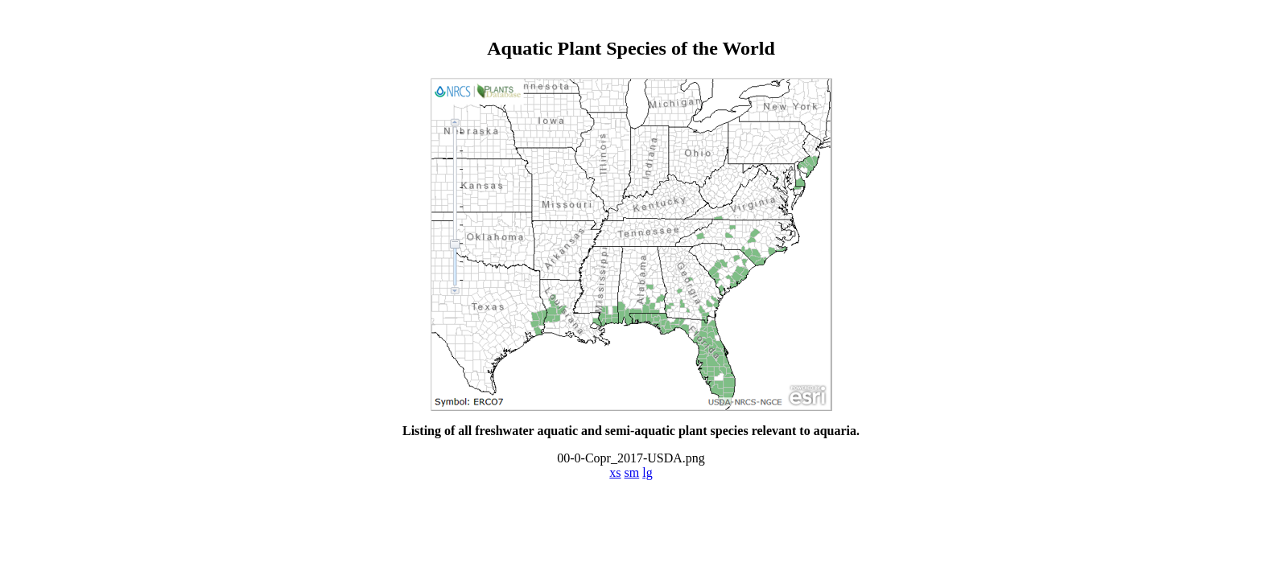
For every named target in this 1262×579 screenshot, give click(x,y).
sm (632, 472)
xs (615, 472)
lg (647, 472)
